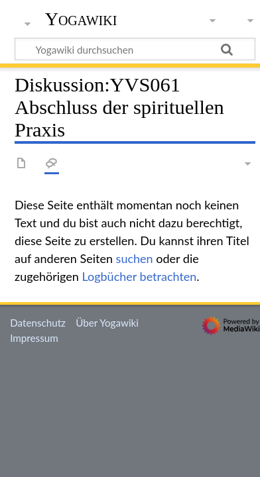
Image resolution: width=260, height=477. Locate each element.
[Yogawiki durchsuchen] (135, 49)
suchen (134, 258)
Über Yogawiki (107, 323)
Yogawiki (81, 19)
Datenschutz (38, 323)
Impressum (34, 338)
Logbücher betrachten (139, 276)
